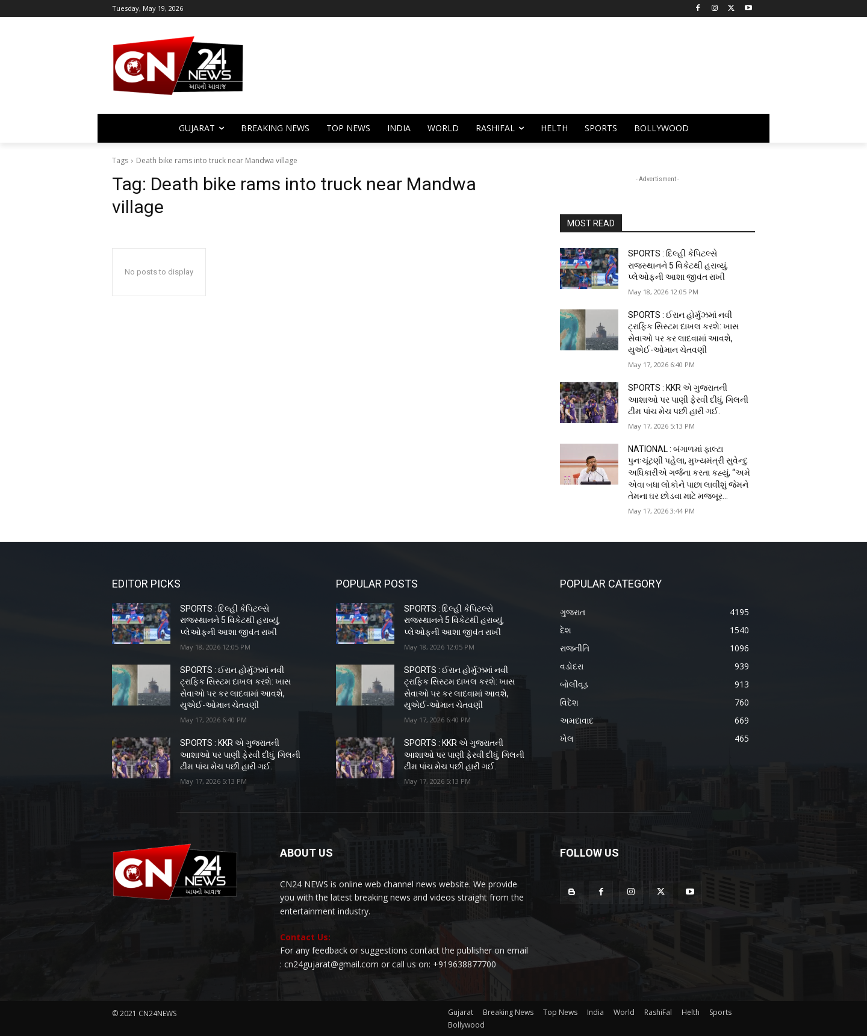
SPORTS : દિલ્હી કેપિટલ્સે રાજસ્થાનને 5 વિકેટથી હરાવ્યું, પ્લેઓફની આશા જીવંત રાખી (678, 265)
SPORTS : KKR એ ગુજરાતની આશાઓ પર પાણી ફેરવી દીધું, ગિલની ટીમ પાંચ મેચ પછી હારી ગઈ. (688, 399)
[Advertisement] (530, 71)
